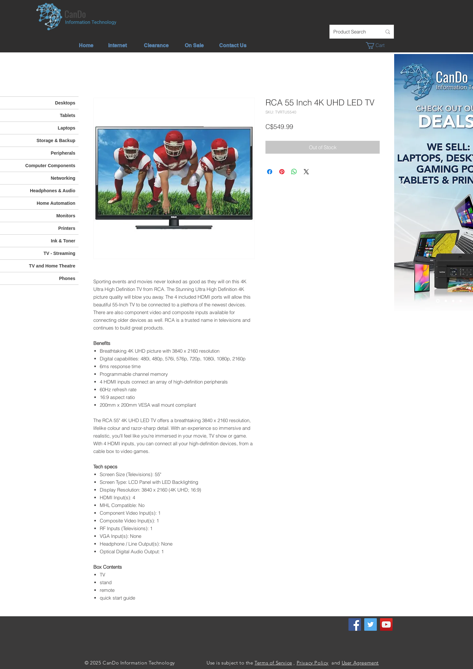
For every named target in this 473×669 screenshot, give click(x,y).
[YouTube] (386, 624)
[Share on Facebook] (270, 172)
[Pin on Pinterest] (282, 172)
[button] (378, 45)
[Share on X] (306, 172)
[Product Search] (352, 32)
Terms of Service (273, 663)
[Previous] (403, 182)
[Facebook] (354, 624)
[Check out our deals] (438, 301)
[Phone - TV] (460, 301)
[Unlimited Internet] (446, 301)
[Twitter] (370, 624)
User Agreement (360, 663)
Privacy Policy (313, 663)
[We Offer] (453, 301)
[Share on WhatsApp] (294, 172)
